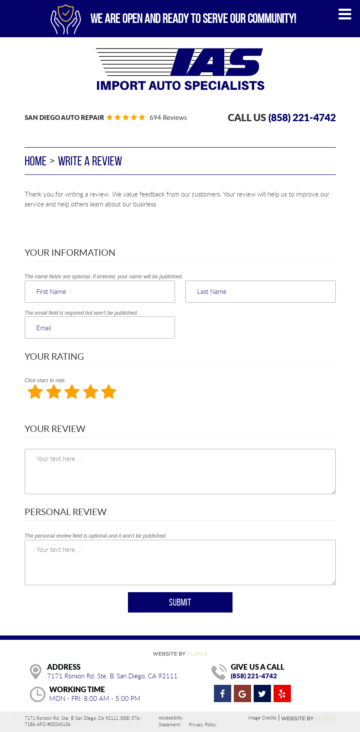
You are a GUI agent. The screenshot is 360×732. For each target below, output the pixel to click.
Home (36, 161)
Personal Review (66, 511)
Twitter (262, 693)
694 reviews (168, 117)
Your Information (70, 252)
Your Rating (54, 356)
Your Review (55, 428)
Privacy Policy (203, 724)
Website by (308, 718)
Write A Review (90, 161)
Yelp (282, 693)
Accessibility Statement (171, 721)
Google (242, 693)
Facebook (222, 693)
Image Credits (262, 718)
